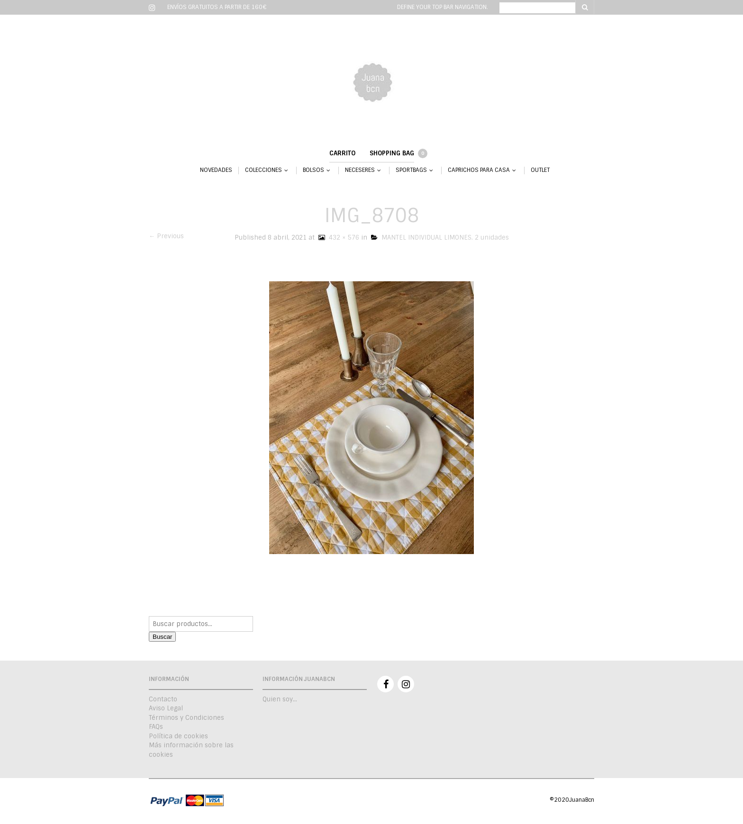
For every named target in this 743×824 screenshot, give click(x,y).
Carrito (342, 153)
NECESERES (360, 170)
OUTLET (540, 170)
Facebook (385, 684)
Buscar (162, 636)
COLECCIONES (263, 170)
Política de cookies (178, 736)
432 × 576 (338, 237)
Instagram (406, 684)
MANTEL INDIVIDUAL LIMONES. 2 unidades (440, 237)
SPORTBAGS (411, 170)
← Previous (166, 236)
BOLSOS (313, 170)
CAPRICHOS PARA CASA (479, 170)
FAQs (156, 727)
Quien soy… (280, 699)
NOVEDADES (216, 170)
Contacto (163, 699)
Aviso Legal (166, 708)
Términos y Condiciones (186, 718)
